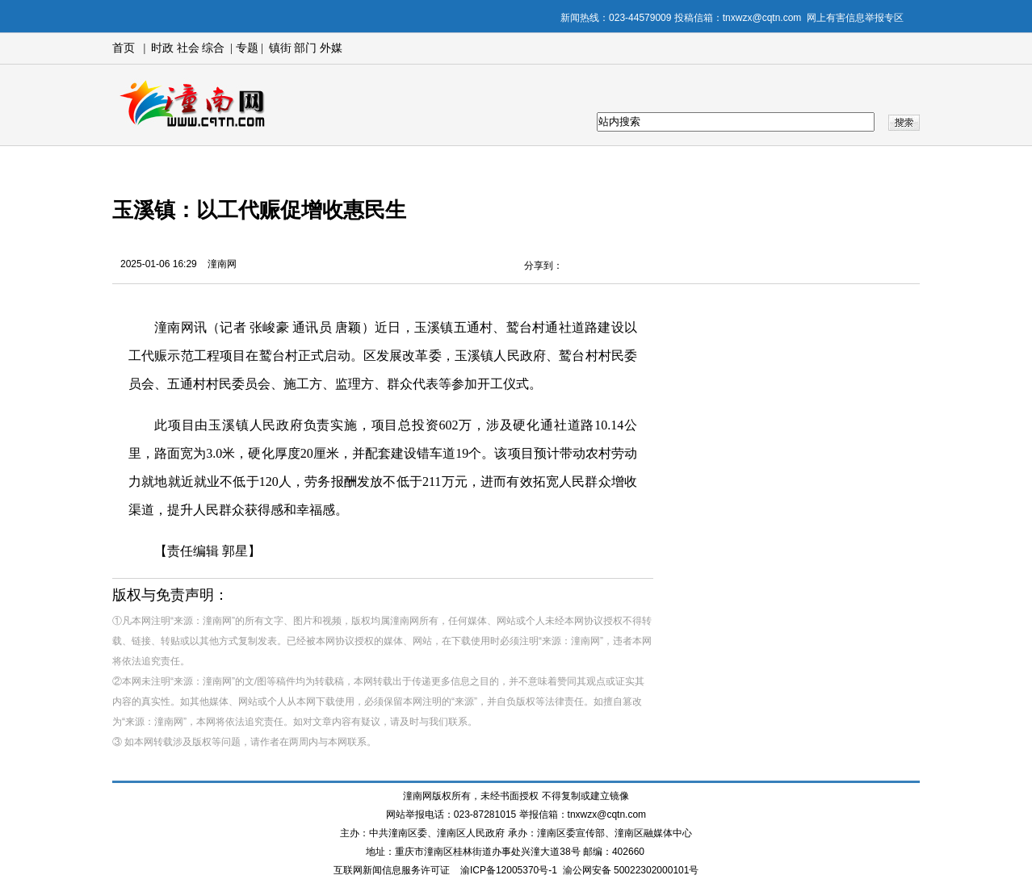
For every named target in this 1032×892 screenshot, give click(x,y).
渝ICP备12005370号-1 (508, 870)
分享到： (543, 265)
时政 (162, 48)
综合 (213, 48)
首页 (123, 48)
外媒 (331, 48)
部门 (305, 48)
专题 (245, 48)
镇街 (280, 48)
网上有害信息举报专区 (855, 17)
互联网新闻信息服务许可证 (392, 870)
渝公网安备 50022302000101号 (631, 870)
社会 (188, 48)
